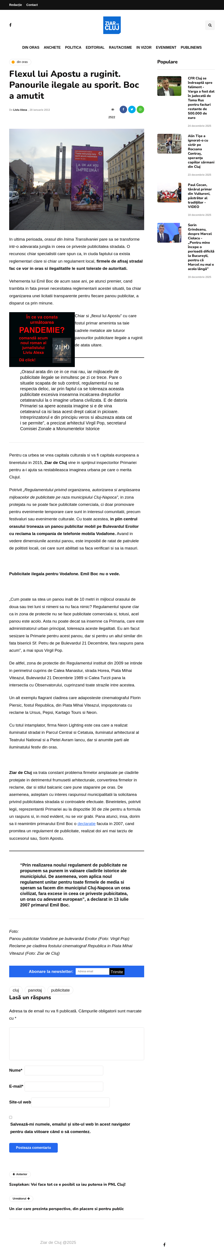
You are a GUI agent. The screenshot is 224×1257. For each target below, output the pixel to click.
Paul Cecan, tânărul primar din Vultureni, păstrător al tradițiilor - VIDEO (200, 196)
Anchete (52, 47)
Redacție (15, 5)
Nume (15, 1070)
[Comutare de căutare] (210, 25)
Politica (73, 47)
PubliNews (191, 47)
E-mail (16, 1086)
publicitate (60, 990)
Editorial (95, 47)
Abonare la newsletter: (51, 971)
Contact (32, 5)
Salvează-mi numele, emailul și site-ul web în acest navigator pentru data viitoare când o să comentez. (70, 1128)
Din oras (30, 47)
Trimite (117, 972)
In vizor (143, 47)
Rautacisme (120, 47)
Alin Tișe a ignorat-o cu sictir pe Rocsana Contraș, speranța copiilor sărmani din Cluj (201, 151)
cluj (16, 990)
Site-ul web (20, 1102)
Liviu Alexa (20, 109)
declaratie (87, 823)
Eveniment (166, 47)
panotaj (35, 990)
